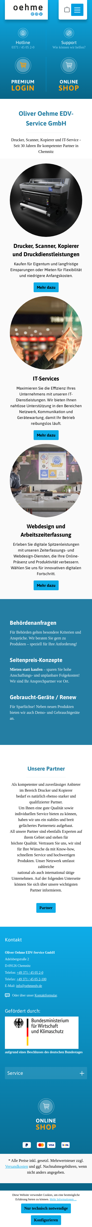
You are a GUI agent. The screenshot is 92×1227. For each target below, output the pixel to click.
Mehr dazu (46, 287)
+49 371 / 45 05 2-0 (30, 972)
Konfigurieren (46, 1220)
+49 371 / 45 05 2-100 (31, 979)
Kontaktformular (46, 995)
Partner (46, 908)
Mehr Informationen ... (63, 1199)
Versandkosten (16, 1166)
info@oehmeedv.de (29, 986)
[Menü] (77, 10)
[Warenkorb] (67, 9)
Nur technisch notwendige (46, 1208)
